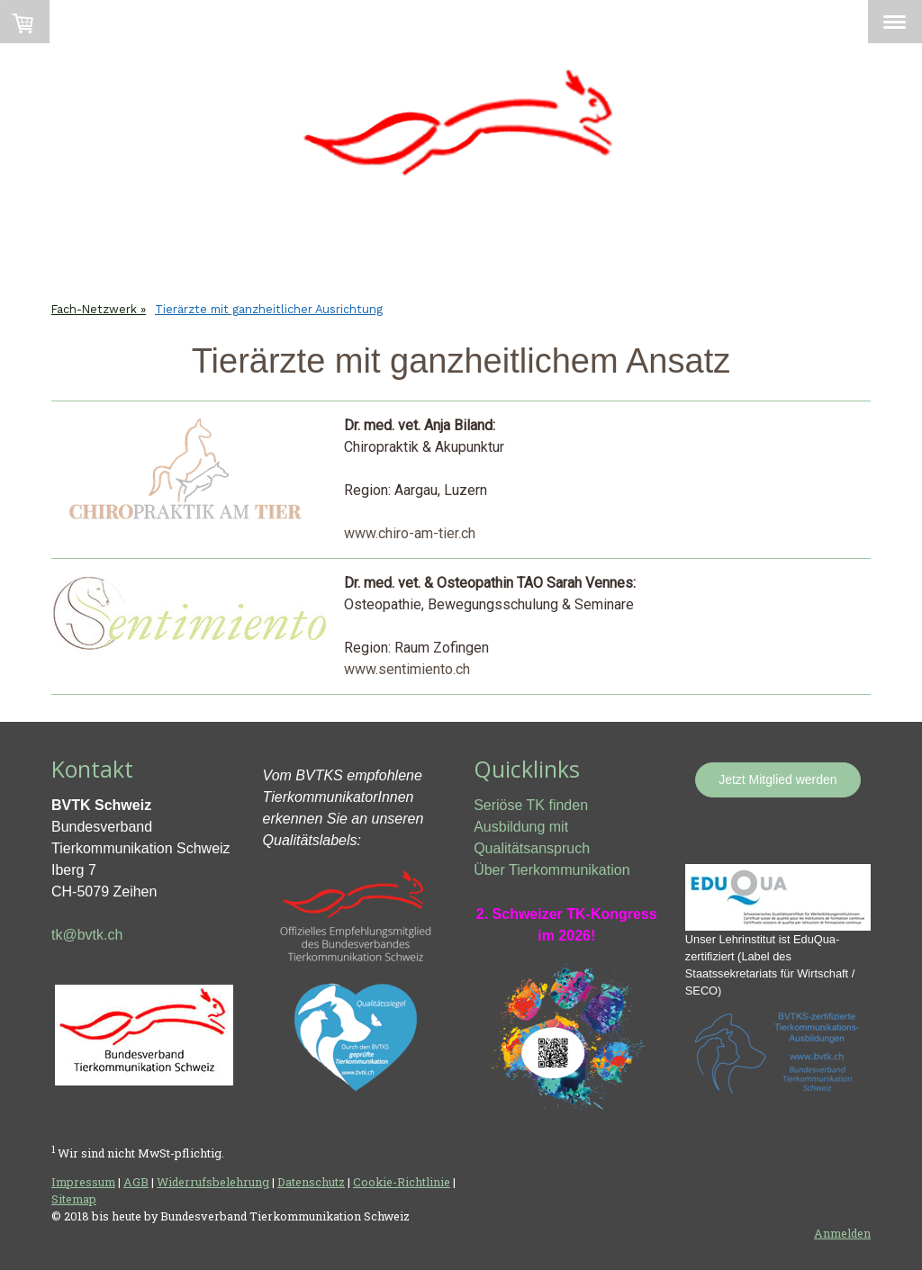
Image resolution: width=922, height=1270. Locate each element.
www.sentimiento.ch (407, 669)
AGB (136, 1182)
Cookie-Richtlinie (401, 1182)
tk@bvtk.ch (86, 934)
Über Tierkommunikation (551, 870)
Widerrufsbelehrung (213, 1182)
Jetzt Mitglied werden (778, 779)
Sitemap (73, 1199)
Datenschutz (311, 1182)
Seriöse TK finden (531, 805)
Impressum (83, 1182)
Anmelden (842, 1233)
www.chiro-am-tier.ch (409, 533)
